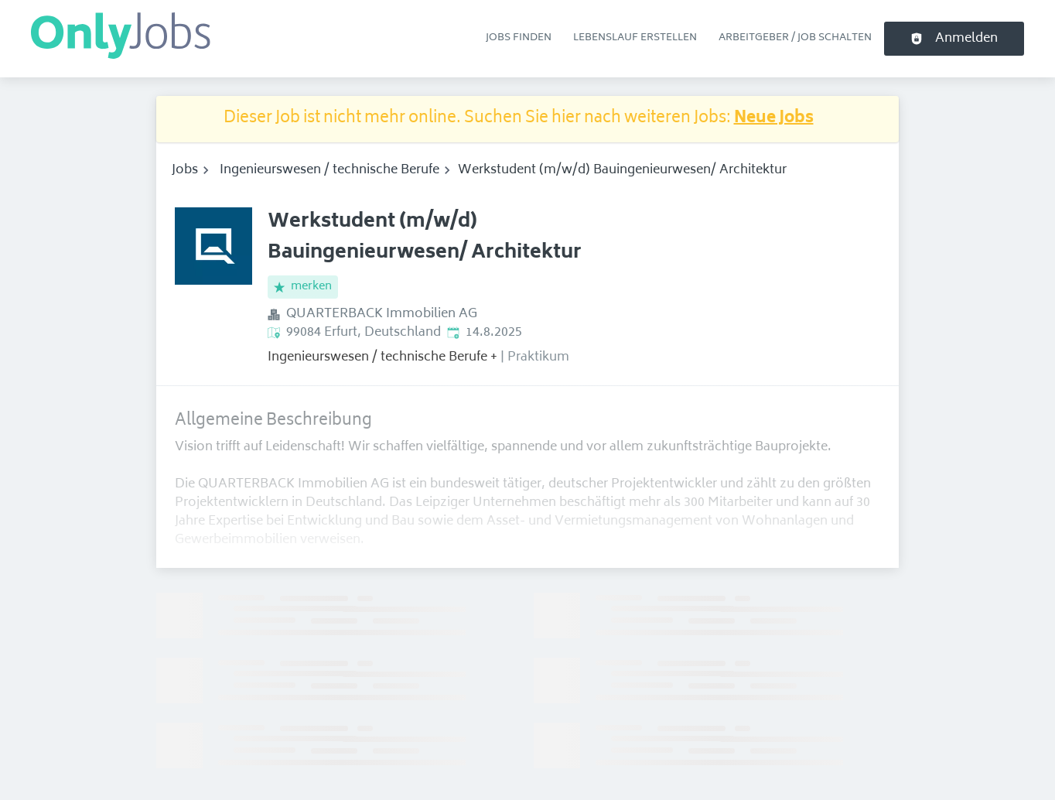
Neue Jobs (774, 118)
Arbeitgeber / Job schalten (795, 37)
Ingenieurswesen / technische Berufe (329, 170)
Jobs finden (518, 37)
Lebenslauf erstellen (635, 37)
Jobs (185, 170)
